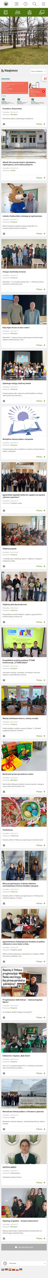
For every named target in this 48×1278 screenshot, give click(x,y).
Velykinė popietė (10, 549)
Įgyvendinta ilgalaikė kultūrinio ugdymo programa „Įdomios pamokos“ (24, 496)
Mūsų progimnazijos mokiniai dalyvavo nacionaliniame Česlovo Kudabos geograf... (21, 885)
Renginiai (13, 222)
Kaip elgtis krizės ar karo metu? (16, 328)
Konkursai (14, 278)
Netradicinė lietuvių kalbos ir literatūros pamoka (23, 1112)
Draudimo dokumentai (12, 109)
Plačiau (39, 124)
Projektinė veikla (16, 503)
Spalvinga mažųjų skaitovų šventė (17, 383)
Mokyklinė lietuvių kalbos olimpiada (18, 439)
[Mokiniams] (30, 12)
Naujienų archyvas (25, 1247)
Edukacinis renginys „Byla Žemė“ (16, 1056)
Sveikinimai (14, 836)
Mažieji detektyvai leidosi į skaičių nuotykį (20, 718)
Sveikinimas (8, 830)
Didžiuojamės (15, 1173)
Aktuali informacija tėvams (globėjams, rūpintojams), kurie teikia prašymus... (19, 163)
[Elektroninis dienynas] (6, 12)
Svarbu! (13, 170)
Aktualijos (14, 114)
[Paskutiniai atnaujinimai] (25, 4)
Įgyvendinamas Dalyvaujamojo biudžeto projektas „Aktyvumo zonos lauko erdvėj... (24, 943)
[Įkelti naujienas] (16, 4)
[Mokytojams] (42, 12)
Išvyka (12, 1117)
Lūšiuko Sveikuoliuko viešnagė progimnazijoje (22, 216)
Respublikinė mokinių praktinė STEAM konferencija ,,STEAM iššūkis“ (19, 661)
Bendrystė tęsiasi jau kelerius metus (18, 774)
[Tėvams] (18, 12)
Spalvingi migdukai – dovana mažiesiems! (20, 1221)
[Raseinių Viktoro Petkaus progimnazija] (6, 3)
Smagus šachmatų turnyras (14, 272)
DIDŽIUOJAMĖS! (9, 1167)
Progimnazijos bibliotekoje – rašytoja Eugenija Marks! (22, 1001)
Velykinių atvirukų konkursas (15, 604)
